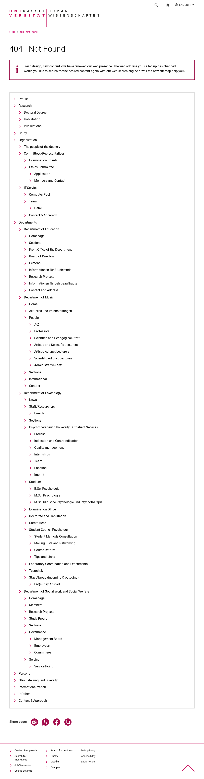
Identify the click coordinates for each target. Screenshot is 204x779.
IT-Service (30, 188)
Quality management (49, 447)
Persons (34, 263)
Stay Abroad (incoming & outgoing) (54, 577)
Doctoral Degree (35, 112)
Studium (35, 482)
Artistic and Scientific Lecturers (56, 345)
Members (35, 605)
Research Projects (41, 277)
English (185, 4)
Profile (23, 99)
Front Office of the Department (50, 249)
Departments (28, 222)
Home (33, 304)
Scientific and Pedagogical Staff (57, 338)
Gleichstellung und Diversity (38, 680)
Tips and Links (44, 557)
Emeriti (39, 413)
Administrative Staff (48, 365)
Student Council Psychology (49, 530)
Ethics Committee (41, 167)
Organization (28, 140)
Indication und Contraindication (56, 441)
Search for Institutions (21, 757)
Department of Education (41, 229)
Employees (42, 646)
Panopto (55, 767)
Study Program (39, 618)
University (14, 31)
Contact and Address (43, 290)
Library (54, 755)
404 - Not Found (44, 31)
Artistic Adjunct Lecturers (51, 351)
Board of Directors (42, 256)
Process (39, 434)
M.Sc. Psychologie (47, 495)
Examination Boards (43, 160)
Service (34, 659)
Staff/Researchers (42, 406)
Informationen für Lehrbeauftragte (53, 283)
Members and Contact (49, 180)
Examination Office (42, 509)
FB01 (28, 31)
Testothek (36, 571)
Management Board (48, 639)
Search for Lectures (61, 750)
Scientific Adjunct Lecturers (53, 358)
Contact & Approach (43, 215)
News (33, 400)
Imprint (39, 475)
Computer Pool (39, 194)
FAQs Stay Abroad (47, 584)
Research (25, 106)
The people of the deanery (42, 147)
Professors (41, 331)
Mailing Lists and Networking (54, 543)
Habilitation (32, 119)
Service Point (43, 666)
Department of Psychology (42, 393)
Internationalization (32, 687)
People (34, 318)
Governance (37, 632)
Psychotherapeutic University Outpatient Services (63, 427)
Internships (42, 454)
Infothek (24, 694)
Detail (38, 208)
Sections (35, 243)
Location (40, 468)
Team (33, 201)
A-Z (36, 324)
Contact (34, 386)
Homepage (36, 236)
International (38, 379)
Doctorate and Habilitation (47, 516)
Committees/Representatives (44, 153)
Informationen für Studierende (50, 270)
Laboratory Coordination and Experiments (58, 564)
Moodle (54, 761)
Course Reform (44, 550)
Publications (32, 126)
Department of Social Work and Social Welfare (56, 591)
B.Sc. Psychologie (46, 489)
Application (42, 174)
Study (23, 133)
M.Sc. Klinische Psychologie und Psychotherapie (68, 502)
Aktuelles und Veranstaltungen (50, 311)
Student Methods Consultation (55, 536)
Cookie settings (23, 770)
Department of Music (39, 297)
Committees (37, 523)
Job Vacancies (23, 765)
